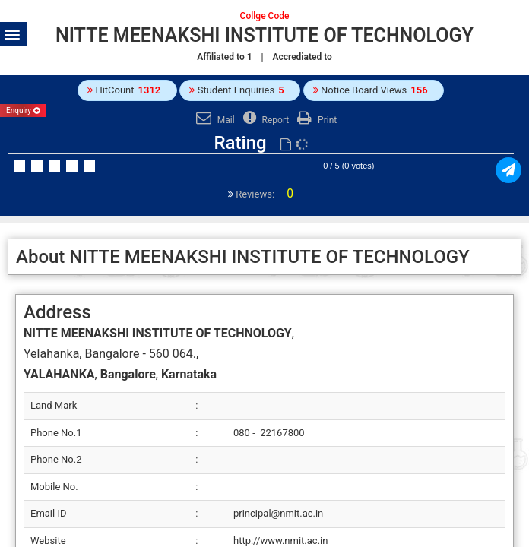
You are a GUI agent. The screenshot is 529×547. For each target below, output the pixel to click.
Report (264, 120)
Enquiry (23, 110)
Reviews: (263, 194)
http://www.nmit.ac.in (280, 540)
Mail (213, 120)
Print (315, 120)
